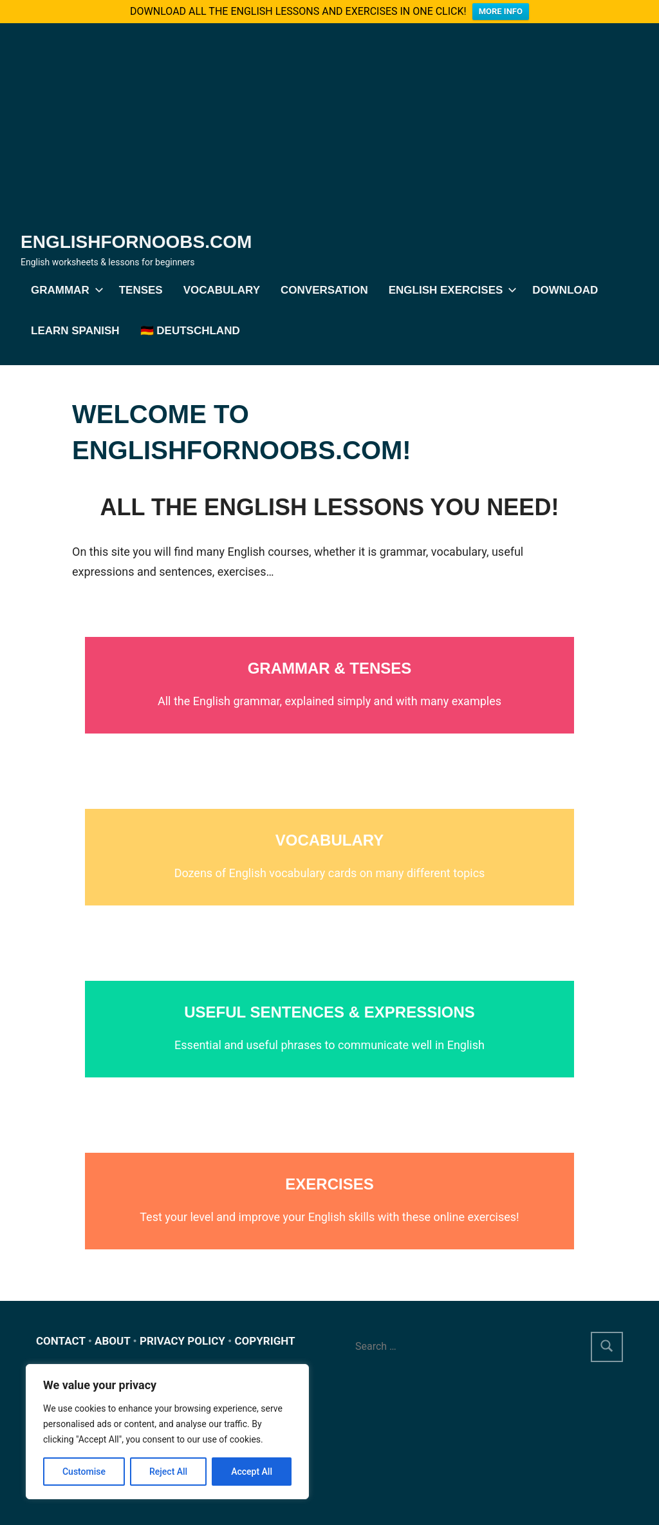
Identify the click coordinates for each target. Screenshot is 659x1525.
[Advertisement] (329, 133)
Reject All (168, 1471)
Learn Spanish (75, 331)
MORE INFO (501, 11)
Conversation (324, 290)
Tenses (141, 290)
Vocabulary (221, 290)
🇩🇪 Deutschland (190, 331)
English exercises (450, 290)
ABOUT (112, 1340)
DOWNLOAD (565, 290)
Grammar (64, 290)
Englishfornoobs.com (136, 242)
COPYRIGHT (264, 1340)
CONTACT (61, 1340)
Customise (84, 1471)
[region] (167, 1431)
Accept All (251, 1471)
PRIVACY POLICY (182, 1340)
